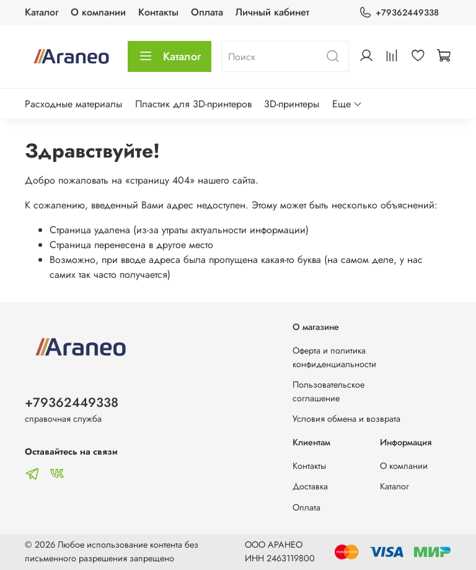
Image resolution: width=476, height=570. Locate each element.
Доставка (310, 486)
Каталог (41, 12)
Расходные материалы (73, 104)
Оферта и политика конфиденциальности (334, 357)
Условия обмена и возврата (346, 418)
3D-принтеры (291, 104)
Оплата (207, 12)
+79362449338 (399, 12)
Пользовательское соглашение (328, 391)
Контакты (158, 12)
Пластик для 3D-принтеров (193, 104)
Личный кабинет (272, 12)
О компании (98, 12)
